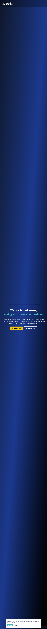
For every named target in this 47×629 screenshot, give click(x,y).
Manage (22, 625)
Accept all (10, 625)
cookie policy (12, 622)
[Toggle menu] (44, 3)
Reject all (16, 625)
